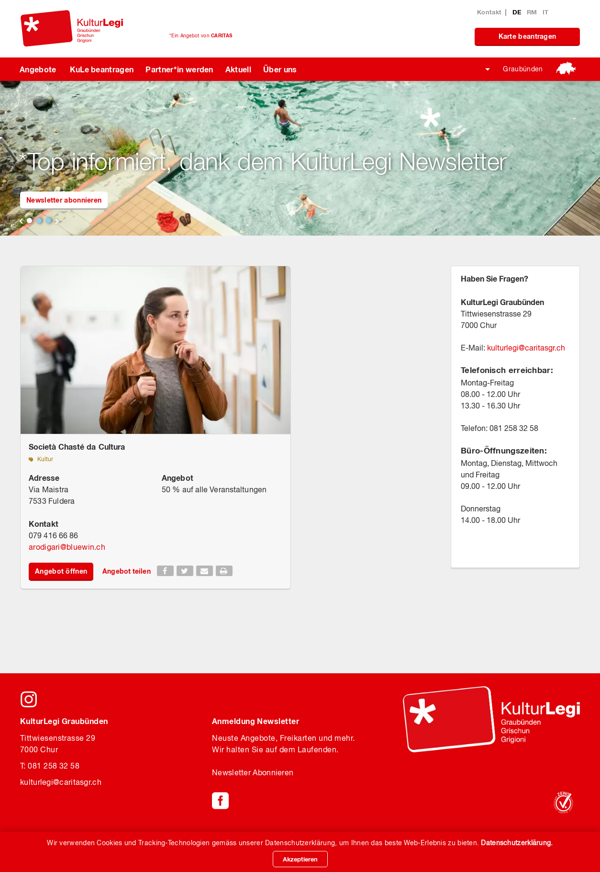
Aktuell (238, 69)
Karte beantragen (527, 36)
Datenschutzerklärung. (517, 843)
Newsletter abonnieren (63, 200)
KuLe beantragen (102, 69)
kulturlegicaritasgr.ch (526, 347)
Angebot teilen (126, 571)
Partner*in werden (179, 69)
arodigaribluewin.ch (67, 547)
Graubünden (523, 69)
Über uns (280, 69)
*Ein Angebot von (200, 35)
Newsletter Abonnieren (252, 772)
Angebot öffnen (61, 571)
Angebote (38, 69)
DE (517, 12)
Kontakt (489, 12)
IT (546, 12)
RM (533, 12)
